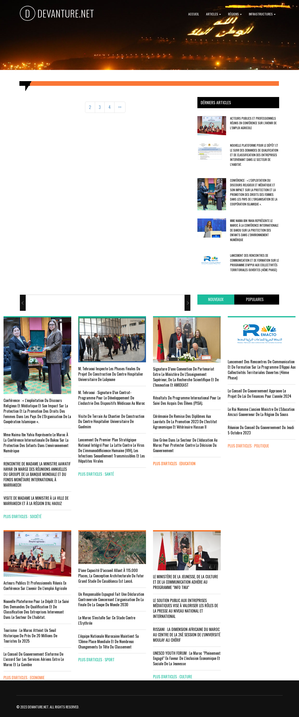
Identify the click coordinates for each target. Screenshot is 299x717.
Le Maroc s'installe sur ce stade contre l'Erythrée (106, 620)
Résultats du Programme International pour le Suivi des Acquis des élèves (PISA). (187, 400)
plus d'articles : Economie (24, 677)
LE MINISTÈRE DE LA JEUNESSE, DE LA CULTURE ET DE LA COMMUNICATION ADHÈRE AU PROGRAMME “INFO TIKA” (185, 582)
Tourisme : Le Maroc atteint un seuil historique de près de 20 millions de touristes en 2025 (30, 635)
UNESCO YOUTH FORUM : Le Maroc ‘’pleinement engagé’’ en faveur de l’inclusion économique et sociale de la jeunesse (187, 658)
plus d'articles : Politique (248, 446)
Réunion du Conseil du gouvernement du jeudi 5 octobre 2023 (261, 430)
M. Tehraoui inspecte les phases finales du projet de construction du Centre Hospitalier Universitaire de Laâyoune (110, 374)
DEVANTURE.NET (57, 14)
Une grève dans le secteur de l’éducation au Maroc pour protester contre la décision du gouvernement (185, 445)
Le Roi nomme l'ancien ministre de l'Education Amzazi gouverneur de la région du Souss (261, 411)
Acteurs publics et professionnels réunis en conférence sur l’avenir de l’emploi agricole (253, 123)
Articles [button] (213, 13)
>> (119, 107)
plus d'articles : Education (174, 463)
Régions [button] (235, 13)
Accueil (193, 13)
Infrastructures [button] (262, 13)
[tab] (215, 299)
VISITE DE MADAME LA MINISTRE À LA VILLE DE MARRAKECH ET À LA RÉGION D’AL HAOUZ (36, 500)
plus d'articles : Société (22, 516)
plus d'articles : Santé (96, 474)
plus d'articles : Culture (172, 676)
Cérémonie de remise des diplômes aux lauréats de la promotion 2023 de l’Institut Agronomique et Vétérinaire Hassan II (185, 421)
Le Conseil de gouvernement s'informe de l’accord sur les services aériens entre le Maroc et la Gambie (34, 659)
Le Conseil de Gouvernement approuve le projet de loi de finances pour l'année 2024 (259, 393)
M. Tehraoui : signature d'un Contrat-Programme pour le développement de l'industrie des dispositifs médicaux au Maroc (111, 398)
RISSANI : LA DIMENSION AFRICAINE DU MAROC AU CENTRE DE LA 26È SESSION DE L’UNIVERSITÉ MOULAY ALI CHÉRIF (186, 635)
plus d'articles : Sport (96, 659)
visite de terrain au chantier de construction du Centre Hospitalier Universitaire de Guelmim (111, 421)
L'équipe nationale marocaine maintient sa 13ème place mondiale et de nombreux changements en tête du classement (108, 641)
